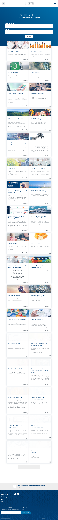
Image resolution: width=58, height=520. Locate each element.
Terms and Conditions (5, 518)
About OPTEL (4, 494)
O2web (43, 518)
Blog (2, 500)
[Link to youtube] (18, 494)
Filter (29, 36)
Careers (3, 496)
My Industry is (9, 23)
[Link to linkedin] (15, 494)
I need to (7, 29)
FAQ (2, 501)
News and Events (5, 498)
